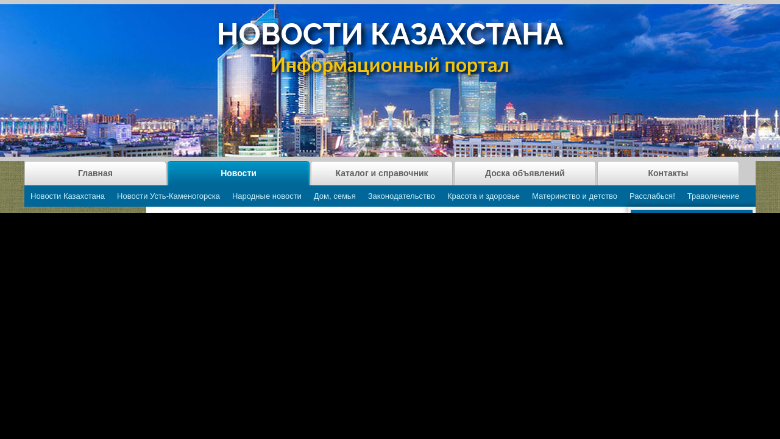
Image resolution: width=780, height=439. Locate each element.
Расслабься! (652, 196)
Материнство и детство (574, 196)
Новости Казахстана (67, 196)
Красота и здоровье (483, 196)
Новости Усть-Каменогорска (168, 196)
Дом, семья (335, 196)
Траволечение (713, 196)
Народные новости (267, 196)
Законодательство (401, 196)
